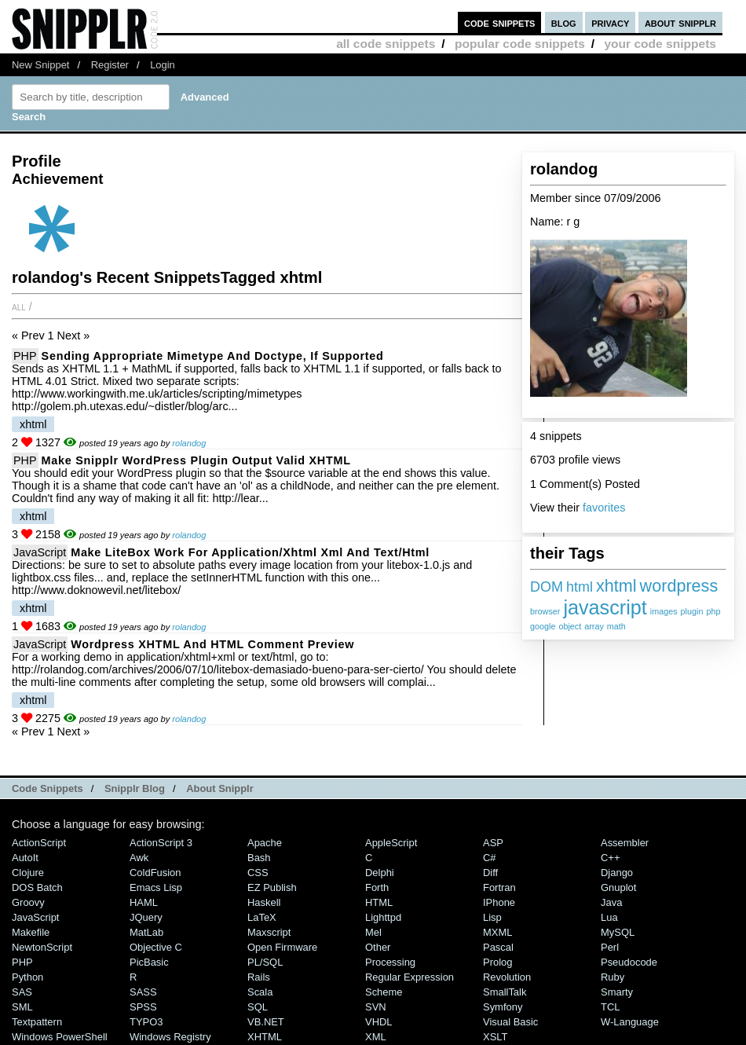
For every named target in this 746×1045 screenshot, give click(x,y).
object (569, 626)
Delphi (379, 872)
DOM (546, 587)
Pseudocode (629, 962)
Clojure (28, 872)
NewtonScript (42, 947)
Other (377, 947)
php (713, 611)
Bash (259, 858)
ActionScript (39, 843)
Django (617, 872)
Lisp (492, 917)
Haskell (263, 902)
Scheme (384, 992)
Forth (377, 887)
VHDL (379, 1022)
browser (545, 611)
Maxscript (269, 932)
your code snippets (660, 43)
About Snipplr (220, 788)
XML (375, 1037)
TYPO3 (146, 1022)
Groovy (28, 902)
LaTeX (261, 917)
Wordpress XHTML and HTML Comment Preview (212, 644)
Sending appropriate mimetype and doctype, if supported (213, 356)
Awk (139, 858)
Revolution (507, 977)
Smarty (617, 992)
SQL (257, 1007)
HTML (379, 902)
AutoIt (25, 858)
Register (110, 65)
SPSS (143, 1007)
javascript (604, 607)
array (594, 626)
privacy (610, 22)
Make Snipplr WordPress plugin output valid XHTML (196, 460)
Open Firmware (282, 947)
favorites (604, 507)
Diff (490, 872)
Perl (610, 947)
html (579, 587)
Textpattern (37, 1022)
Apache (264, 843)
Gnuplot (618, 887)
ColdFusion (155, 872)
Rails (258, 977)
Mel (373, 932)
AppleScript (391, 843)
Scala (259, 992)
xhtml (616, 586)
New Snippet (40, 65)
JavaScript (39, 552)
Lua (609, 917)
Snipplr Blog (134, 788)
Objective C (156, 947)
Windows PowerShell (60, 1037)
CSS (258, 872)
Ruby (612, 977)
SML (22, 1007)
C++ (610, 858)
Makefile (30, 932)
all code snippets (385, 43)
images (664, 611)
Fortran (499, 887)
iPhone (499, 902)
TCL (610, 1007)
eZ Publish (272, 887)
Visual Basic (510, 1022)
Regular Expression (409, 977)
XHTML (264, 1037)
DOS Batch (37, 887)
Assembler (625, 843)
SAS (22, 992)
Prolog (497, 962)
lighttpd (383, 917)
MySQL (617, 932)
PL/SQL (265, 962)
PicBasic (149, 962)
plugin (692, 611)
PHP (25, 356)
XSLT (495, 1037)
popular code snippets (520, 43)
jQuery (146, 917)
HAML (144, 902)
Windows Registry (170, 1037)
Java (611, 902)
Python (27, 977)
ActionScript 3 (161, 843)
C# (489, 858)
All (19, 306)
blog (563, 22)
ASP (493, 843)
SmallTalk (504, 992)
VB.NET (265, 1022)
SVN (375, 1007)
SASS (143, 992)
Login (162, 65)
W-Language (630, 1022)
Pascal (498, 947)
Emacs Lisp (156, 887)
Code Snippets (47, 788)
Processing (390, 962)
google (542, 626)
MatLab (146, 932)
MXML (497, 932)
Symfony (502, 1007)
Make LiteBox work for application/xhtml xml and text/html (250, 552)
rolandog (189, 443)
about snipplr (680, 22)
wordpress (679, 586)
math (616, 626)
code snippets (500, 22)
